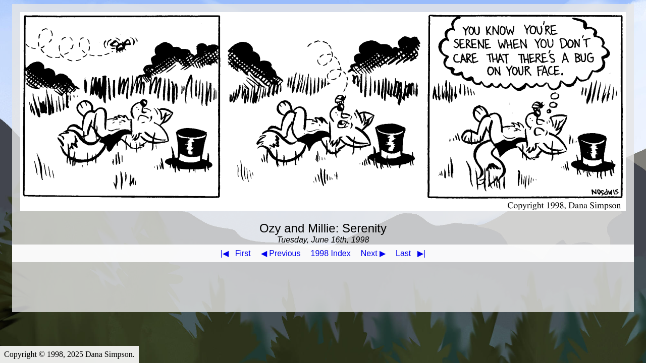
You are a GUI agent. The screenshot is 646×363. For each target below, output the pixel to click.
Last (412, 253)
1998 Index (331, 253)
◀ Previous (281, 253)
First (234, 253)
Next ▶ (373, 253)
